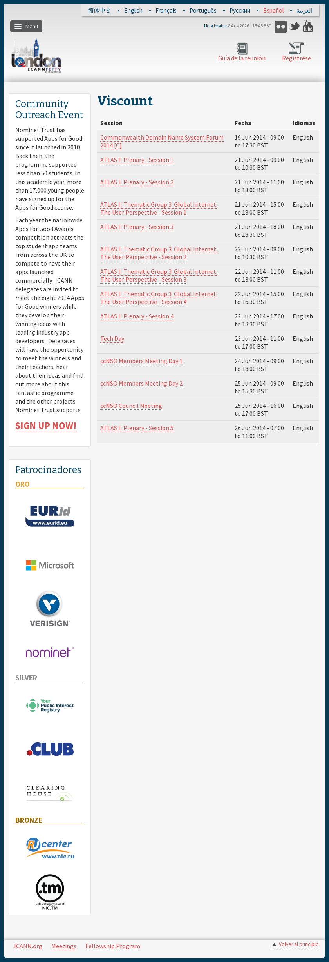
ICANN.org (28, 946)
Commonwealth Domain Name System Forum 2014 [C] (162, 141)
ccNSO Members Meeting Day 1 (141, 361)
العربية (304, 10)
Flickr (281, 26)
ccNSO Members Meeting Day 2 (141, 383)
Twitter (295, 26)
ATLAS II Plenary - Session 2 (137, 182)
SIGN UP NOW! (45, 426)
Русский (240, 10)
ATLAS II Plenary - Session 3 (137, 227)
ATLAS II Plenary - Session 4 (137, 316)
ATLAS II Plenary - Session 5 (137, 428)
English (133, 10)
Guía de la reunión (242, 58)
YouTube (309, 26)
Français (166, 10)
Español (273, 10)
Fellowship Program (112, 946)
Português (203, 10)
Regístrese (296, 58)
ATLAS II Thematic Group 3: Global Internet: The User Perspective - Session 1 (158, 208)
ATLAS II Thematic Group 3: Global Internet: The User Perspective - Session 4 (158, 298)
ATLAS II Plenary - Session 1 (137, 160)
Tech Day (112, 338)
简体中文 (99, 10)
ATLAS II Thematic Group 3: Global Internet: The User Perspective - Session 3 (158, 275)
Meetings (63, 946)
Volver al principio (299, 944)
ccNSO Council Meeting (131, 405)
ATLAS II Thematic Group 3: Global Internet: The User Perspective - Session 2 (158, 253)
